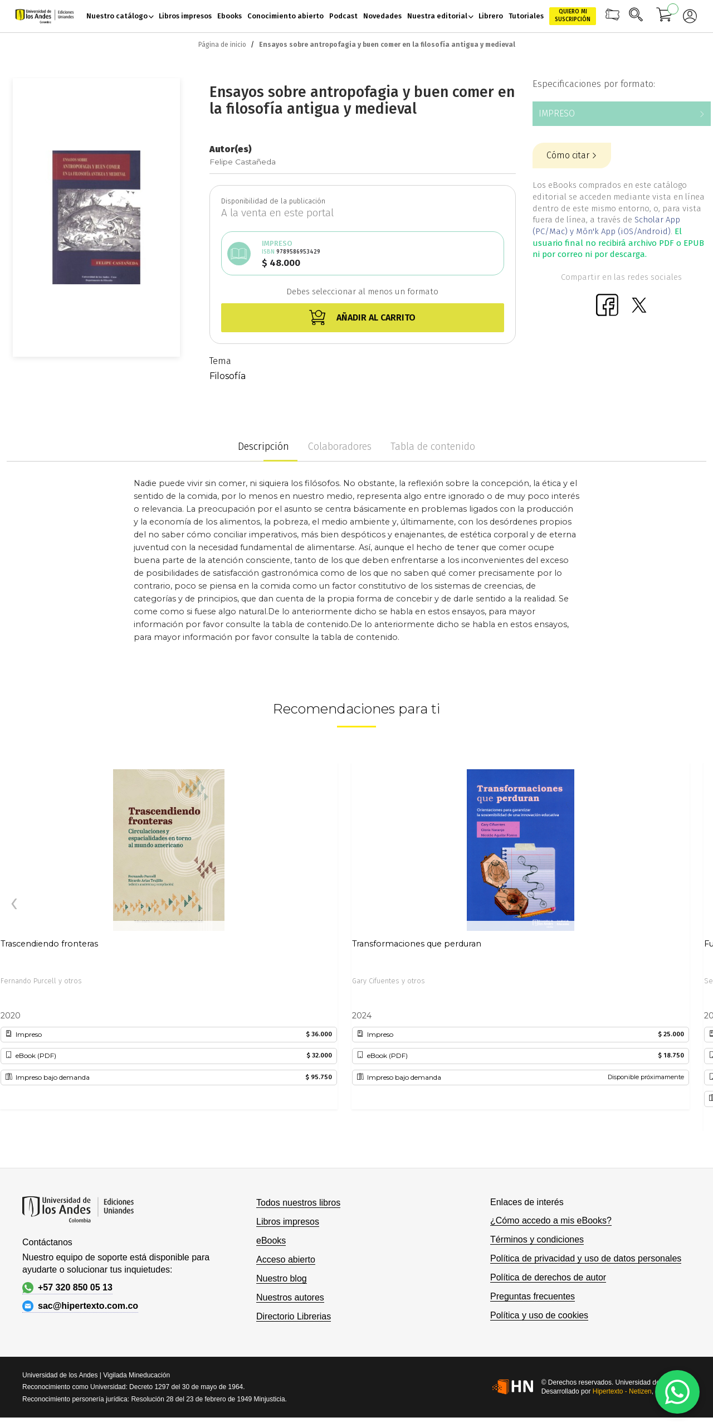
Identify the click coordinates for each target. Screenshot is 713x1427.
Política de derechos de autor (548, 1277)
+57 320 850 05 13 (67, 1287)
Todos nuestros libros (298, 1202)
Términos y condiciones (537, 1239)
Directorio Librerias (293, 1316)
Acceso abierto (285, 1259)
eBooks (271, 1240)
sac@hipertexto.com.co (80, 1306)
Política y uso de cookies (539, 1315)
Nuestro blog (281, 1278)
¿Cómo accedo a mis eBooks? (551, 1220)
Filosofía (227, 376)
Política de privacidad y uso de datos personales (585, 1258)
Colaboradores (340, 446)
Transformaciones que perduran (416, 944)
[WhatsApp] (677, 1392)
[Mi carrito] (664, 16)
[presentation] (14, 904)
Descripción (263, 446)
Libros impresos (287, 1221)
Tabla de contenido (432, 446)
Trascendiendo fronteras (49, 944)
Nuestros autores (290, 1297)
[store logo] (44, 16)
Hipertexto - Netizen (622, 1391)
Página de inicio (222, 44)
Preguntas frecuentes (532, 1296)
